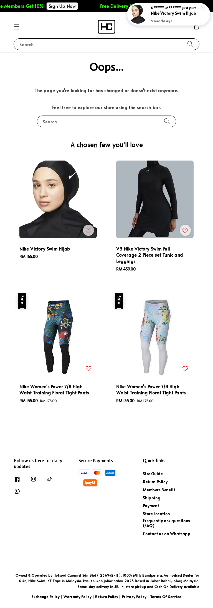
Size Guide (153, 473)
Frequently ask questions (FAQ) (166, 523)
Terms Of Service (165, 596)
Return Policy (155, 481)
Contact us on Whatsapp (166, 533)
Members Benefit (159, 489)
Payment (151, 505)
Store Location (156, 513)
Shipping (151, 498)
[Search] (190, 44)
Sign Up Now (66, 6)
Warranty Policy (78, 596)
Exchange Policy (46, 596)
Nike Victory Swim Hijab (173, 13)
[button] (17, 27)
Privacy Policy (134, 596)
